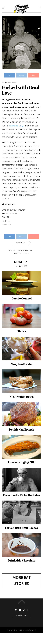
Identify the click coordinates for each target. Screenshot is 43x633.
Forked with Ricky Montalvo (21, 495)
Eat (3, 82)
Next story (20, 243)
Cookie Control (21, 298)
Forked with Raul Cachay (21, 528)
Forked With (11, 82)
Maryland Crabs (21, 364)
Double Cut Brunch (21, 429)
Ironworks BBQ (16, 125)
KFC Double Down (21, 397)
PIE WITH (26, 253)
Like (9, 75)
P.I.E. (20, 253)
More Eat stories (21, 580)
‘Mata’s (21, 331)
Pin (33, 75)
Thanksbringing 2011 (22, 462)
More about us (21, 615)
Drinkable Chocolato (21, 560)
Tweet (21, 75)
